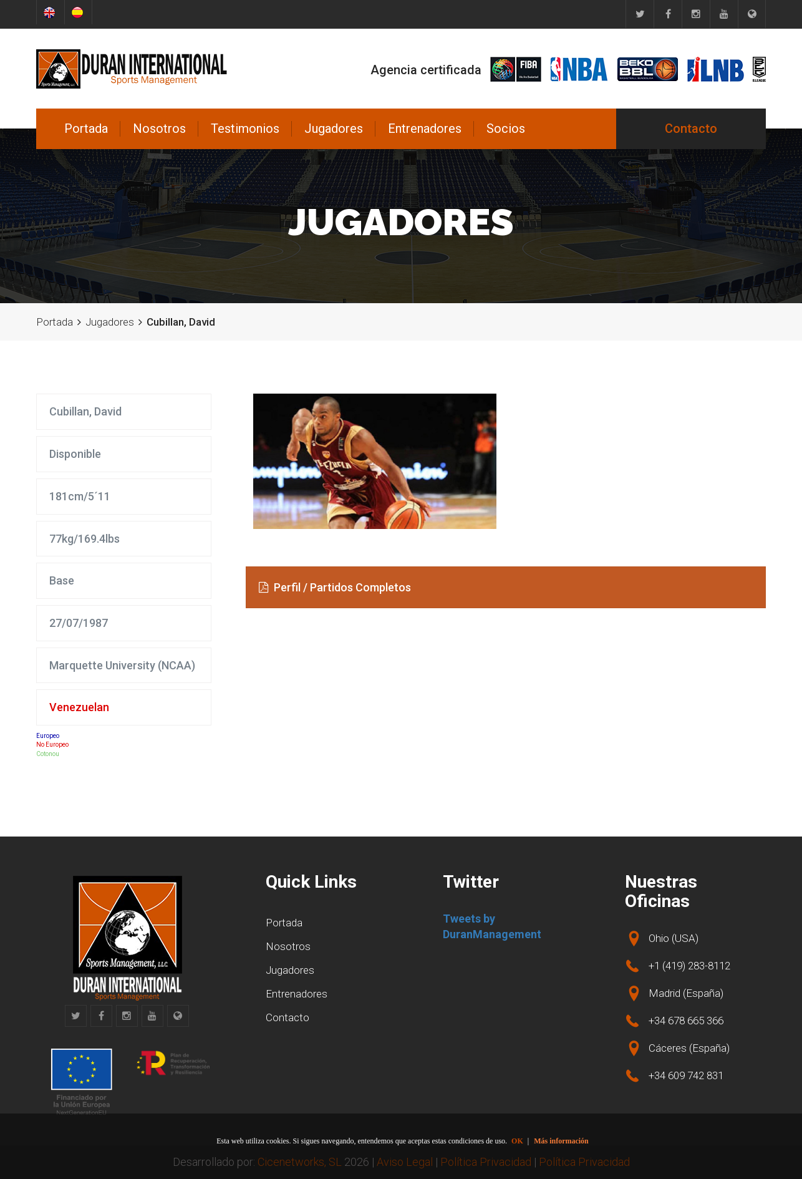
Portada (86, 128)
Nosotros (159, 128)
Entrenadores (424, 128)
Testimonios (245, 128)
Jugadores (333, 128)
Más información (561, 1141)
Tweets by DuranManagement (492, 926)
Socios (505, 128)
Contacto (691, 128)
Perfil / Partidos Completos (335, 587)
